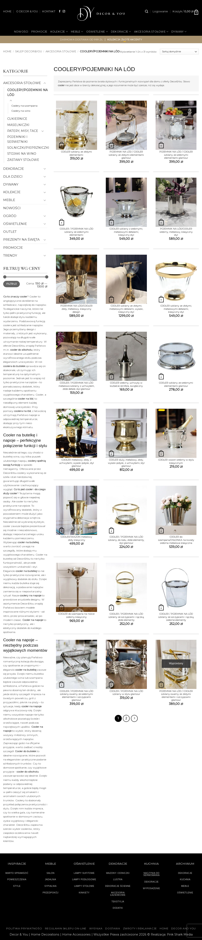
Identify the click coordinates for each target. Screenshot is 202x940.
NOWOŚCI (21, 31)
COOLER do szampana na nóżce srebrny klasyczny (76, 615)
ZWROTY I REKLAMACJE (140, 928)
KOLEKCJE (59, 32)
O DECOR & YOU (27, 11)
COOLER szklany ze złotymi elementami (76, 153)
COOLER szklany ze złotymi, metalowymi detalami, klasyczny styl (176, 308)
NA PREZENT (86, 46)
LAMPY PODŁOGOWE (84, 879)
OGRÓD (107, 46)
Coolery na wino (20, 110)
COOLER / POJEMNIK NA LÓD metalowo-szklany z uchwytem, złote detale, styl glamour (77, 385)
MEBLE (77, 32)
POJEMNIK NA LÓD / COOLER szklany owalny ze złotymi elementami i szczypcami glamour (176, 696)
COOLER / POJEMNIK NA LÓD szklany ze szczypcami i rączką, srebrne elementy (176, 616)
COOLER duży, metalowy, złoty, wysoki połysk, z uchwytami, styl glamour (126, 462)
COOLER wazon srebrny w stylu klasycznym (176, 461)
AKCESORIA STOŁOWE (151, 32)
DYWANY (178, 32)
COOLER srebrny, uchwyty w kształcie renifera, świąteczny (126, 384)
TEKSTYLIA (118, 901)
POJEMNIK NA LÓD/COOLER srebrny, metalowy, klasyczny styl (176, 231)
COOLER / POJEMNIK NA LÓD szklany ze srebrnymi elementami (76, 231)
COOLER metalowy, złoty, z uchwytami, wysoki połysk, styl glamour (76, 462)
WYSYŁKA (95, 928)
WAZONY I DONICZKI (118, 873)
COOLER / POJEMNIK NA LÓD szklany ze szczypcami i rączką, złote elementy (126, 616)
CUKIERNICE (17, 119)
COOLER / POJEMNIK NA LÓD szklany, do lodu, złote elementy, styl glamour (126, 539)
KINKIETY (84, 892)
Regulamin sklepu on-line (65, 928)
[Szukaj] (146, 11)
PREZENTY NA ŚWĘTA (21, 239)
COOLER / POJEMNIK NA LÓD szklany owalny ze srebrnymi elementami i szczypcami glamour (76, 696)
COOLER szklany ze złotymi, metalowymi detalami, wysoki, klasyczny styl (126, 308)
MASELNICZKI (18, 125)
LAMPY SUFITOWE (84, 873)
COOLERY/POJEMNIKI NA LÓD (27, 92)
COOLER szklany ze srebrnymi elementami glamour (176, 384)
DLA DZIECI (13, 176)
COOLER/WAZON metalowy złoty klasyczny (76, 538)
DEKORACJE (121, 32)
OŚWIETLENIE (97, 32)
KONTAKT (48, 11)
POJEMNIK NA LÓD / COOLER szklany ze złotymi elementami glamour (126, 154)
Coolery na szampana (24, 105)
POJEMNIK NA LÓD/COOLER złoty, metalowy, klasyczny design (76, 308)
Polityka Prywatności (24, 928)
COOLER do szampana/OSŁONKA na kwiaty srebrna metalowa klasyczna (176, 539)
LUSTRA (117, 879)
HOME (7, 11)
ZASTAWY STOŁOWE (23, 160)
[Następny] (134, 718)
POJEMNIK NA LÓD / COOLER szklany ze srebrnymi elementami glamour (176, 154)
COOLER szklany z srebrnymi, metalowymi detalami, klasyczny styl (126, 231)
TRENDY (10, 255)
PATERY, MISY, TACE (22, 131)
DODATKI (118, 908)
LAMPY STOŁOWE (84, 886)
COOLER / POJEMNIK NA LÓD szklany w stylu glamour (126, 693)
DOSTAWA (112, 928)
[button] (160, 11)
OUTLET (122, 45)
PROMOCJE (39, 31)
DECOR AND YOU (183, 928)
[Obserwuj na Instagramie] (64, 11)
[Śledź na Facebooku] (60, 11)
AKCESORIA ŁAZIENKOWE (118, 893)
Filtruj (11, 283)
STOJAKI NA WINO (21, 154)
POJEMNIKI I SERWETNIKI (17, 139)
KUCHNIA (185, 879)
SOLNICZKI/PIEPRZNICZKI (28, 148)
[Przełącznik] (44, 83)
